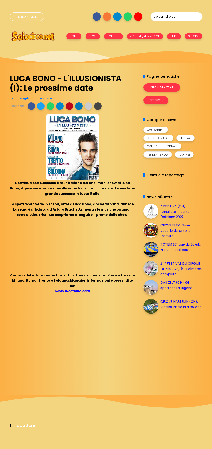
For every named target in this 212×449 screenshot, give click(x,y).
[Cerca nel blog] (176, 16)
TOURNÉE (113, 36)
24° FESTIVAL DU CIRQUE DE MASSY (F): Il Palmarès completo (181, 268)
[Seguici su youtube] (138, 16)
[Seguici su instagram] (107, 16)
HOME (74, 36)
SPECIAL (193, 36)
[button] (31, 106)
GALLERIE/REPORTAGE (145, 36)
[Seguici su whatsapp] (128, 16)
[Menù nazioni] (27, 16)
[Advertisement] (174, 353)
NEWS (92, 36)
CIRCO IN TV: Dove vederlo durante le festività (175, 230)
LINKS (173, 36)
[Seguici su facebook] (97, 16)
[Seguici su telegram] (117, 16)
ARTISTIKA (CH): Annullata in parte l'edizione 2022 (175, 211)
